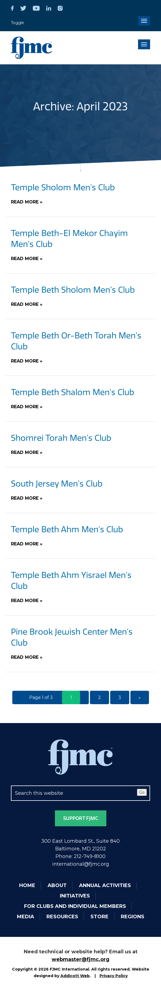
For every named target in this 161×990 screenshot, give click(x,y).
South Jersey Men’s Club (57, 484)
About (57, 885)
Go (142, 792)
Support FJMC (80, 818)
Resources (62, 917)
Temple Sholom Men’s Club (63, 187)
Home (27, 885)
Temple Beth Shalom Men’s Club (72, 392)
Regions (132, 917)
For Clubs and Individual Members (75, 906)
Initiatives (75, 896)
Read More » (26, 202)
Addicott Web (75, 975)
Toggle (17, 22)
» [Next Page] (140, 697)
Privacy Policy (113, 975)
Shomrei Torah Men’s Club (61, 438)
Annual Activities (105, 885)
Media (25, 917)
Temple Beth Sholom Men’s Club (73, 290)
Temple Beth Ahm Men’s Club (67, 529)
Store (99, 917)
